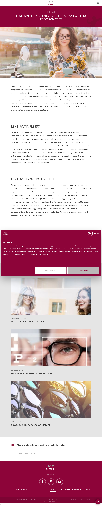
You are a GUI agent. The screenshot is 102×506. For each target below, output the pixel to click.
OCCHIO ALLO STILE (18, 318)
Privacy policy (18, 490)
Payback (41, 490)
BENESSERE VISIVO (18, 370)
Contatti (51, 492)
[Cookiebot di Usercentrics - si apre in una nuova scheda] (89, 233)
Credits (31, 490)
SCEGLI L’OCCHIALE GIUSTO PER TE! (27, 321)
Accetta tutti (83, 270)
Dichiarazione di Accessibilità (74, 490)
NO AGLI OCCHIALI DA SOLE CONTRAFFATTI (31, 425)
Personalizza (89, 263)
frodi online (53, 490)
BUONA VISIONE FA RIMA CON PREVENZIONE (31, 373)
